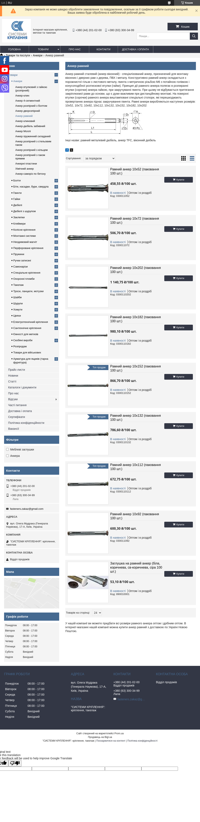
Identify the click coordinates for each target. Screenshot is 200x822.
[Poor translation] (14, 763)
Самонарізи (20, 266)
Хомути (17, 309)
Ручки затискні (22, 260)
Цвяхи (17, 315)
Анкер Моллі (23, 131)
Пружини (18, 254)
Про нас (75, 49)
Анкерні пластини (26, 163)
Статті (12, 381)
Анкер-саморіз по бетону (30, 173)
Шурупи (18, 303)
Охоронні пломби (23, 278)
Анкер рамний (24, 115)
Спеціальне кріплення (26, 272)
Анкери (37, 55)
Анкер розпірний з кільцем (31, 149)
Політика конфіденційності (142, 740)
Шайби (17, 297)
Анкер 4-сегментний (27, 100)
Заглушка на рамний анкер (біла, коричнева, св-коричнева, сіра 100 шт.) (136, 567)
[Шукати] (194, 36)
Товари (43, 49)
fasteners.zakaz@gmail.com (26, 508)
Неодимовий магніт (25, 241)
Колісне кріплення (24, 229)
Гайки (16, 199)
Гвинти (17, 192)
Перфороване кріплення (28, 248)
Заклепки (19, 217)
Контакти (103, 49)
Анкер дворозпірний (27, 110)
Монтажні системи (24, 235)
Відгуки (13, 399)
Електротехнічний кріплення (30, 321)
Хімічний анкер (24, 168)
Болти (17, 180)
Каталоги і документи (22, 387)
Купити (180, 179)
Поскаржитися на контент (110, 740)
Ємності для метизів (25, 334)
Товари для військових (27, 352)
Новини (13, 375)
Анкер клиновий (25, 121)
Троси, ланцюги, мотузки (28, 291)
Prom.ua (119, 733)
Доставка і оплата (135, 49)
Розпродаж (20, 346)
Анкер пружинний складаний (33, 136)
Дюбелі (17, 205)
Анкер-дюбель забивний (30, 126)
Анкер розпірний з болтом (31, 105)
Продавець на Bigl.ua (100, 737)
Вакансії (13, 428)
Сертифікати (16, 417)
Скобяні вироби (22, 340)
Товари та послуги (18, 55)
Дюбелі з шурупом (24, 211)
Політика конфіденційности (26, 422)
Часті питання (17, 405)
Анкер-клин (22, 95)
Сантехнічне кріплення (27, 328)
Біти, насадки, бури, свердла (31, 186)
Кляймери (19, 223)
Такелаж (18, 284)
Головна (14, 49)
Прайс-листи (16, 369)
